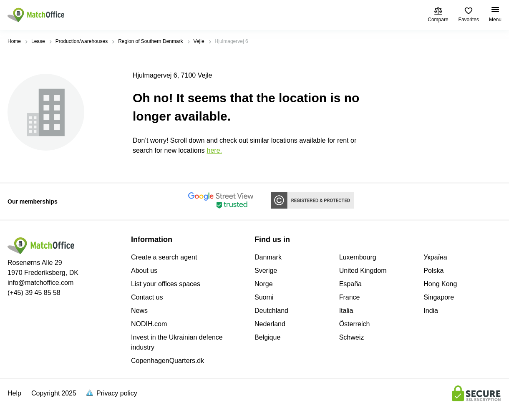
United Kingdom (363, 270)
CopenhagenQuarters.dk (167, 360)
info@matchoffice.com (40, 282)
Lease (38, 41)
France (349, 297)
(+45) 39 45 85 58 (34, 292)
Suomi (263, 297)
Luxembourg (357, 257)
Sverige (265, 270)
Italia (346, 310)
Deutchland (271, 310)
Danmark (268, 257)
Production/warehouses (81, 41)
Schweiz (351, 337)
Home (14, 41)
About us (144, 270)
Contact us (147, 297)
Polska (433, 270)
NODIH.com (149, 323)
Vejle (199, 41)
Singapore (438, 297)
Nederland (269, 323)
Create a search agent (164, 257)
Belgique (267, 337)
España (350, 283)
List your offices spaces (165, 283)
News (139, 310)
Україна (435, 257)
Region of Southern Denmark (150, 41)
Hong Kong (440, 283)
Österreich (354, 323)
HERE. (214, 150)
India (430, 310)
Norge (263, 283)
